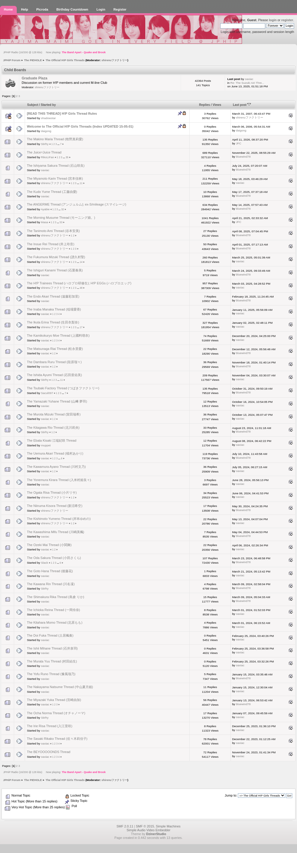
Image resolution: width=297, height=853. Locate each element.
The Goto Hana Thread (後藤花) (50, 571)
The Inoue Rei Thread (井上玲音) (50, 244)
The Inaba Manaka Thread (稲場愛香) (54, 309)
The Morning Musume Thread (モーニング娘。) (61, 217)
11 (81, 183)
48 (81, 288)
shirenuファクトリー (114, 60)
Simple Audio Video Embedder (148, 830)
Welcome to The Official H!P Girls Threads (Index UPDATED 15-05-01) (80, 126)
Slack (44, 562)
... (58, 144)
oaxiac (249, 79)
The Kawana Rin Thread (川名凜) (50, 584)
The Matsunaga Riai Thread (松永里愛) (55, 348)
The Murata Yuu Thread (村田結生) (52, 661)
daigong (46, 131)
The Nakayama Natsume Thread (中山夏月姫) (60, 687)
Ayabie (45, 209)
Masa (44, 222)
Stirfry (45, 144)
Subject (32, 104)
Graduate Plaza (34, 78)
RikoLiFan (47, 157)
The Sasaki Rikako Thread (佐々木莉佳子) (57, 738)
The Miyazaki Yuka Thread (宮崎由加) (54, 700)
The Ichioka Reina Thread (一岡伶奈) (53, 610)
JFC (238, 143)
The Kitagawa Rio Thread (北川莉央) (53, 427)
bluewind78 (243, 156)
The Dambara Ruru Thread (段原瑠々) (54, 362)
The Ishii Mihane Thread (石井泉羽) (52, 648)
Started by (48, 104)
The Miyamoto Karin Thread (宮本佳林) (55, 178)
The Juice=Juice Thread (44, 152)
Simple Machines (168, 826)
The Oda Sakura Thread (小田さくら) (54, 558)
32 (62, 209)
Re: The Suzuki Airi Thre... (247, 82)
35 (67, 157)
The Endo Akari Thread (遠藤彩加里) (53, 296)
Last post (242, 104)
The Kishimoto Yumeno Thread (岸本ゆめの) (59, 518)
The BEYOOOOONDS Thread (48, 752)
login (272, 20)
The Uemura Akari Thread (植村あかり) (55, 453)
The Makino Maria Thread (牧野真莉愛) (55, 139)
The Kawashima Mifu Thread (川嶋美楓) (55, 532)
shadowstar (48, 118)
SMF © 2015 (145, 826)
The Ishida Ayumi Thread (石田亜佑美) (54, 375)
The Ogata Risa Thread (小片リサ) (51, 492)
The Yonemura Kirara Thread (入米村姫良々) (59, 480)
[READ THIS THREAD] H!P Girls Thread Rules (62, 113)
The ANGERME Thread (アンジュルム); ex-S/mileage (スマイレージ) (76, 204)
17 (81, 327)
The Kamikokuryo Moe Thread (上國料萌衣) (58, 335)
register (287, 20)
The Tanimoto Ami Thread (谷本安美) (53, 231)
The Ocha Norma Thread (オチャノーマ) (56, 713)
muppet (46, 445)
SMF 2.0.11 (124, 826)
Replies (204, 104)
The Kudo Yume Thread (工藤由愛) (52, 191)
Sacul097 (47, 393)
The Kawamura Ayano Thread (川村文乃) (56, 466)
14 (81, 262)
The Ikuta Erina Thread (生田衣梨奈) (53, 322)
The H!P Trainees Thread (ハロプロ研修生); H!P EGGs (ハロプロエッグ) (79, 283)
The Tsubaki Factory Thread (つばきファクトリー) (63, 388)
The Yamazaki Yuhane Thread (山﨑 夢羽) (57, 401)
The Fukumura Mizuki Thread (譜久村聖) (56, 257)
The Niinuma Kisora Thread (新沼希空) (54, 506)
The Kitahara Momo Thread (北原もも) (54, 622)
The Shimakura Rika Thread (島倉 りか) (55, 597)
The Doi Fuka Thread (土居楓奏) (50, 635)
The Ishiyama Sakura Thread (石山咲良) (55, 165)
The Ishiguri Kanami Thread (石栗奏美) (55, 270)
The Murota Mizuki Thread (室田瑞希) (54, 414)
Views (217, 104)
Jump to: (231, 795)
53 (61, 222)
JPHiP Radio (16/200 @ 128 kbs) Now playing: (54, 52)
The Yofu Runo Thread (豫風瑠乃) (51, 674)
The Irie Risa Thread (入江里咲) (49, 726)
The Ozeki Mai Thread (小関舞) (49, 545)
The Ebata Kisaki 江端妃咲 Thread (51, 440)
